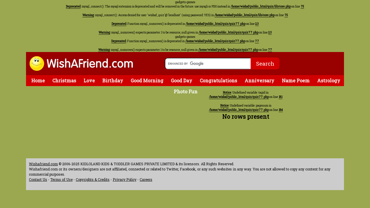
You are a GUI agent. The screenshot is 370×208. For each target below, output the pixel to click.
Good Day (181, 80)
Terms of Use (61, 179)
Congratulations (218, 80)
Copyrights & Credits (93, 179)
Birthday (112, 80)
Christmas (64, 80)
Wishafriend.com (43, 163)
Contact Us (38, 179)
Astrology (328, 80)
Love (89, 80)
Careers (146, 179)
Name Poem (296, 80)
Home (38, 80)
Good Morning (147, 80)
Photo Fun (185, 91)
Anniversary (259, 80)
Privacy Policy (124, 179)
